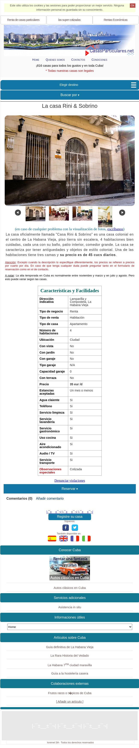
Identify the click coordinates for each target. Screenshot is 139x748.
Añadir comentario (50, 498)
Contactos (78, 59)
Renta (23, 20)
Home (35, 59)
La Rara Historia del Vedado (70, 655)
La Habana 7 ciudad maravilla (70, 665)
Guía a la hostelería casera (69, 673)
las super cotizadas (69, 20)
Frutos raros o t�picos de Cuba (69, 693)
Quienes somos (55, 59)
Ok (132, 5)
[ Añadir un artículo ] (69, 701)
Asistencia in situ (69, 607)
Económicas (115, 20)
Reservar (68, 489)
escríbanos (115, 229)
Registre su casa (69, 516)
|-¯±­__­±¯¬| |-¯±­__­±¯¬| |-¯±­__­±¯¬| (69, 512)
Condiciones (99, 59)
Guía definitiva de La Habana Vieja (69, 647)
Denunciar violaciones (69, 480)
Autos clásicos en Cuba (70, 588)
